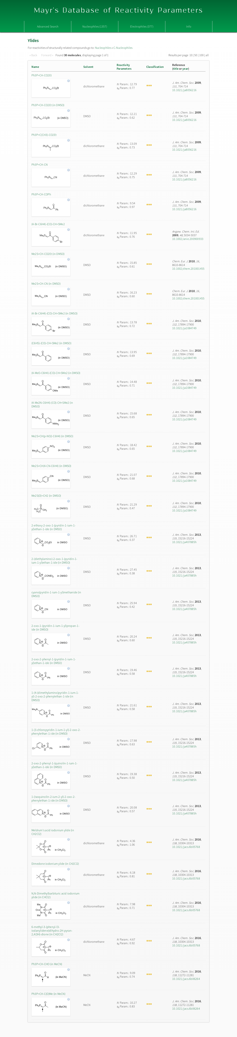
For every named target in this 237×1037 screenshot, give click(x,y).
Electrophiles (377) (141, 26)
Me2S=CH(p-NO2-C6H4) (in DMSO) (52, 436)
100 (201, 55)
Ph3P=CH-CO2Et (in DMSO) (47, 105)
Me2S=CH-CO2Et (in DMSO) (48, 254)
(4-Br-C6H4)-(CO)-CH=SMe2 (48, 224)
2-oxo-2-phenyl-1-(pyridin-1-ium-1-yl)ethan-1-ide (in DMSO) (53, 661)
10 (190, 55)
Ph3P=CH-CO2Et (41, 75)
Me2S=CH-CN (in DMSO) (46, 283)
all (207, 55)
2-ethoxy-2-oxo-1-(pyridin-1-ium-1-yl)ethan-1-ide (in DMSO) (53, 527)
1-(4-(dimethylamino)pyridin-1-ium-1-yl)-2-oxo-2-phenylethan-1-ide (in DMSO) (55, 696)
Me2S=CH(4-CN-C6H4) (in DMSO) (51, 466)
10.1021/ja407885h (184, 542)
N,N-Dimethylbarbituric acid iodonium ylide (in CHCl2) (55, 895)
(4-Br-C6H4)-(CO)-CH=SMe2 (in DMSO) (54, 313)
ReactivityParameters (124, 66)
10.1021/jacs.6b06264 (186, 979)
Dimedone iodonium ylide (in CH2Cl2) (55, 863)
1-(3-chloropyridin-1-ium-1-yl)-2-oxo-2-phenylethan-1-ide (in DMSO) (56, 731)
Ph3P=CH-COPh (41, 194)
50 (195, 55)
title (175, 68)
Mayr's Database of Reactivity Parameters (118, 10)
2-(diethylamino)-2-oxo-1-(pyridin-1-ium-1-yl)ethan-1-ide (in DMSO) (54, 560)
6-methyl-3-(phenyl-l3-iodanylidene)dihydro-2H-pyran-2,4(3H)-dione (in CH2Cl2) (51, 930)
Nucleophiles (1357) (94, 26)
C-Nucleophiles (123, 48)
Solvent (88, 67)
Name (35, 67)
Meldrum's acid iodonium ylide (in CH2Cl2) (52, 832)
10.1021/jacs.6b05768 (186, 847)
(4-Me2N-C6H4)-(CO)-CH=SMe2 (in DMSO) (52, 404)
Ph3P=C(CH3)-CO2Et (43, 135)
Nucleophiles (103, 48)
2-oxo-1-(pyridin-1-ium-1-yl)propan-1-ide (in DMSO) (55, 627)
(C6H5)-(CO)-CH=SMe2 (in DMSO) (51, 343)
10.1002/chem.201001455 (188, 268)
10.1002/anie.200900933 (187, 239)
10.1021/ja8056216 (184, 90)
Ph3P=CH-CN (39, 164)
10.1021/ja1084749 (184, 328)
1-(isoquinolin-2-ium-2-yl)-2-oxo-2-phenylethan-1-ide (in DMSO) (53, 798)
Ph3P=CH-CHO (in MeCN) (46, 964)
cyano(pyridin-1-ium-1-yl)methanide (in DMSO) (56, 594)
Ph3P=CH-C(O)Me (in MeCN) (48, 994)
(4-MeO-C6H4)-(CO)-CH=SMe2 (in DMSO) (55, 373)
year (185, 68)
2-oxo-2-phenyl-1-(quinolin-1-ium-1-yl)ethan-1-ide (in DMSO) (54, 765)
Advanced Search (48, 26)
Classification (155, 67)
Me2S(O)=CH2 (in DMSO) (46, 495)
